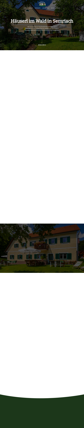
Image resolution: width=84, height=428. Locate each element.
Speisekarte (37, 8)
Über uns (30, 8)
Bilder (52, 8)
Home (25, 8)
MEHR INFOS (42, 45)
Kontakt (58, 8)
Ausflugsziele (45, 8)
